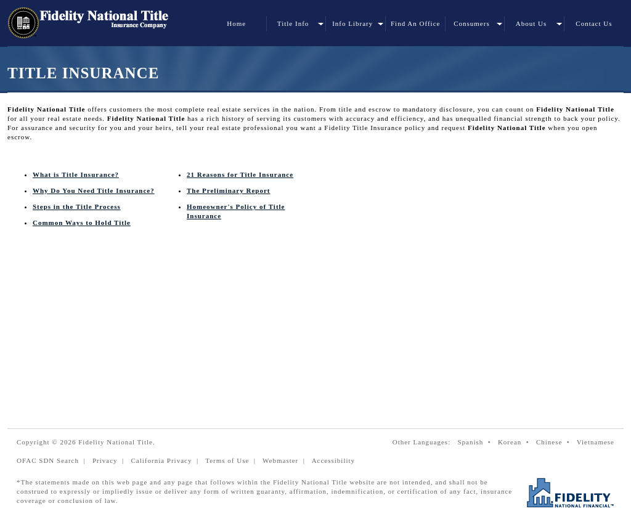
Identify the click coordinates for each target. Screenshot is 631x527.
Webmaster (280, 460)
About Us (531, 23)
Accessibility (333, 460)
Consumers (472, 23)
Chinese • (555, 442)
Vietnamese (595, 442)
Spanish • (476, 442)
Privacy (105, 460)
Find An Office (415, 23)
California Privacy (161, 460)
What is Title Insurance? (76, 174)
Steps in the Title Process (77, 206)
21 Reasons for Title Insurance (240, 174)
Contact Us (594, 23)
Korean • (516, 442)
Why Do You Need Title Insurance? (94, 190)
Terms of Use (227, 460)
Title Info (293, 23)
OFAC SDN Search (48, 460)
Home (236, 23)
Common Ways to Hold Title (82, 222)
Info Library (352, 23)
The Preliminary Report (228, 190)
